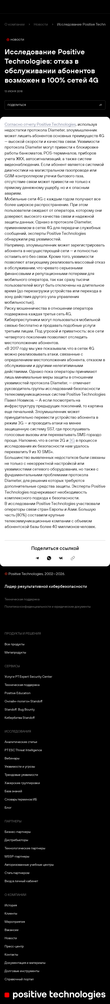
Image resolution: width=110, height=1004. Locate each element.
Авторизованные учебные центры (29, 865)
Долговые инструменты (22, 971)
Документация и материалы (25, 963)
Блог (8, 807)
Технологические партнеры (25, 848)
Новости (41, 24)
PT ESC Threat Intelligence (23, 750)
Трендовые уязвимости (21, 775)
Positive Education (18, 693)
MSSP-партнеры (17, 856)
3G (72, 440)
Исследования (18, 731)
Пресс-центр (14, 946)
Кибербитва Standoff (20, 718)
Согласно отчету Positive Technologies (40, 124)
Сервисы (12, 666)
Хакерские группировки (22, 783)
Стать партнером (17, 873)
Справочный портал (19, 979)
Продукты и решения (23, 633)
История (11, 905)
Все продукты (14, 644)
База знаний (13, 791)
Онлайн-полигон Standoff (23, 701)
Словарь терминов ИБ (21, 799)
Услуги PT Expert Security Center (28, 677)
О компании (15, 24)
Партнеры (13, 821)
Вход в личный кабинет (21, 881)
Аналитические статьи (21, 742)
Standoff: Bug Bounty (20, 709)
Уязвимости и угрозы (20, 766)
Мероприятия (15, 922)
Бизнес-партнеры (18, 832)
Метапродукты (15, 652)
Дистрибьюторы (16, 840)
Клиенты (11, 913)
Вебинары (12, 758)
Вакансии (11, 930)
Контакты (11, 954)
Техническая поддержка (22, 599)
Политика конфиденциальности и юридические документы (48, 606)
